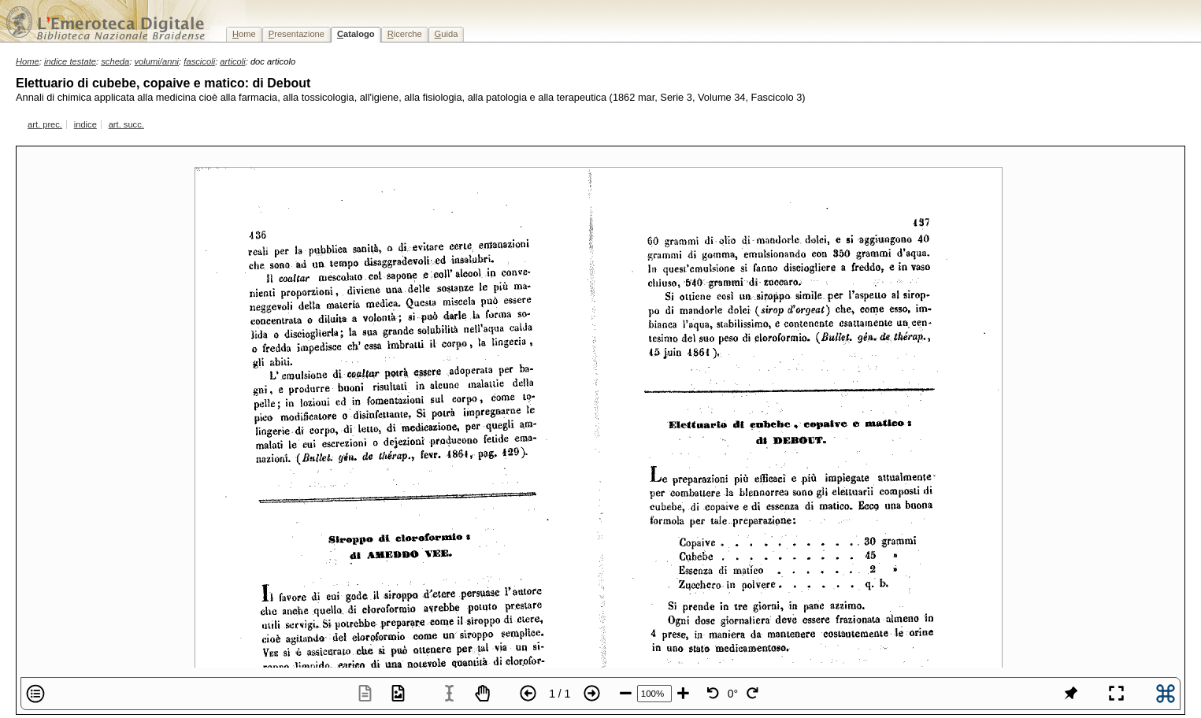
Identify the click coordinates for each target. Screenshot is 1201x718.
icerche (404, 34)
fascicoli (199, 61)
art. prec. (45, 124)
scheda (115, 61)
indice (85, 124)
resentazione (296, 34)
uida (446, 34)
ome (244, 34)
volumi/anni (157, 61)
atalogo (356, 34)
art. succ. (126, 124)
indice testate (70, 61)
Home (27, 61)
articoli (232, 61)
